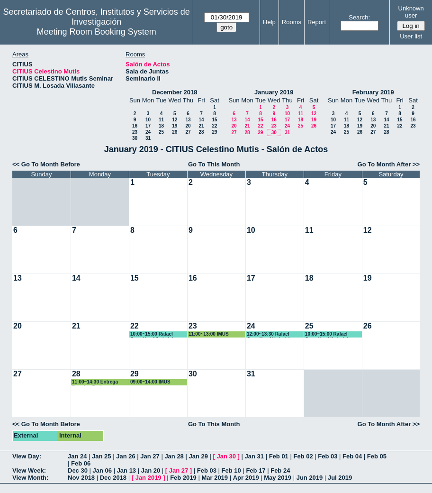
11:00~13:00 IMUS (209, 334)
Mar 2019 (214, 477)
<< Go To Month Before (46, 164)
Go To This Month (214, 164)
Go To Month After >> (389, 164)
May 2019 (277, 477)
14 (201, 119)
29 (214, 132)
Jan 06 (102, 470)
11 (161, 119)
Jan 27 (149, 456)
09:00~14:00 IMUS (150, 381)
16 (134, 125)
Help (269, 22)
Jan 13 (126, 470)
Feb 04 (352, 456)
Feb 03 (327, 456)
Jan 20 (150, 470)
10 (148, 119)
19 (174, 125)
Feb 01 (278, 456)
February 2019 (373, 92)
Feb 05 (377, 456)
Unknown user (411, 12)
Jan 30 (226, 456)
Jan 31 (254, 456)
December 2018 (174, 92)
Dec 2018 (113, 477)
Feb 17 (255, 470)
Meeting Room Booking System (96, 32)
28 (201, 132)
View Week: (29, 470)
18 (161, 125)
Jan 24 (77, 456)
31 (148, 138)
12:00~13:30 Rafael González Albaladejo (270, 334)
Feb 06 (80, 463)
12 (174, 119)
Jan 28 (173, 456)
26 (174, 132)
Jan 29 (198, 456)
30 (134, 138)
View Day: (26, 456)
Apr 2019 (246, 477)
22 (214, 125)
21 (201, 125)
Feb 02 (303, 456)
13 (187, 119)
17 (148, 125)
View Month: (30, 477)
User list (411, 36)
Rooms (291, 22)
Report (316, 22)
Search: (359, 17)
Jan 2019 (148, 477)
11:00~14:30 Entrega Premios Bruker (95, 382)
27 (187, 132)
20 (187, 125)
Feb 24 (280, 470)
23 (134, 132)
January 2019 (273, 92)
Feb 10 (231, 470)
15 (214, 119)
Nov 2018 (81, 477)
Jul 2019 (340, 477)
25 (161, 132)
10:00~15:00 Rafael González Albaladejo (153, 334)
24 (148, 132)
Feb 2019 (183, 477)
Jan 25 (101, 456)
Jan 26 (125, 456)
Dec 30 (78, 470)
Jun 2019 (310, 477)
